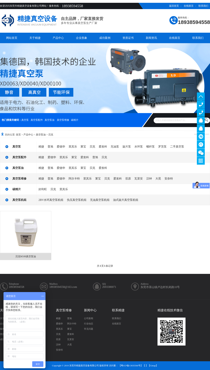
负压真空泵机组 (76, 199)
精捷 (41, 146)
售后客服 (201, 128)
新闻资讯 (151, 37)
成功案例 (104, 37)
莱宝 (83, 146)
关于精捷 (35, 37)
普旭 (50, 146)
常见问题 (88, 329)
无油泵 (115, 146)
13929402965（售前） (201, 104)
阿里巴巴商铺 (201, 145)
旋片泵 (126, 146)
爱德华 (61, 146)
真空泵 (25, 120)
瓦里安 (138, 178)
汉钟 (149, 178)
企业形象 (81, 37)
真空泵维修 (63, 120)
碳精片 (74, 120)
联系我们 (203, 6)
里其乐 (73, 146)
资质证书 (128, 37)
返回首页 (174, 6)
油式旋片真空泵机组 (125, 199)
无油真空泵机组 (100, 199)
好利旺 (42, 189)
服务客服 (201, 120)
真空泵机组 (19, 199)
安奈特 (168, 178)
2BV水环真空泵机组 (50, 199)
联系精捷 (118, 310)
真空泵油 (49, 120)
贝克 (50, 134)
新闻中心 (90, 310)
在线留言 (189, 6)
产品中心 (58, 37)
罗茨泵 (162, 146)
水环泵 (138, 146)
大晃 (158, 178)
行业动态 (88, 323)
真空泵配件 (37, 120)
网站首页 (11, 37)
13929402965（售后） (201, 112)
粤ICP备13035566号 (130, 365)
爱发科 (103, 146)
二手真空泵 (177, 146)
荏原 (128, 178)
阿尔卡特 (74, 178)
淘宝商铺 (201, 137)
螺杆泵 (150, 146)
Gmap (153, 365)
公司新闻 (88, 318)
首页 (18, 134)
